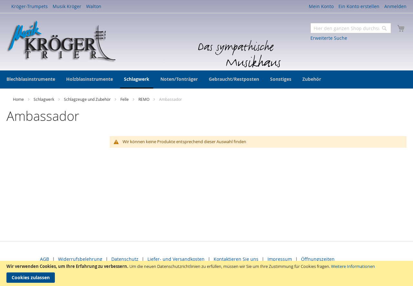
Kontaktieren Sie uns (236, 259)
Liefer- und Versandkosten (176, 259)
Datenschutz (124, 259)
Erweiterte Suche (328, 38)
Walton (93, 6)
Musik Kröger (67, 6)
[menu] (206, 79)
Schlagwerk (44, 99)
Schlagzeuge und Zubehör (88, 99)
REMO (144, 99)
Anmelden (395, 6)
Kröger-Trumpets (29, 6)
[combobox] (350, 28)
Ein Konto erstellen (358, 6)
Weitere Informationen (353, 266)
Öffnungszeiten (318, 259)
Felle (125, 99)
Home (19, 99)
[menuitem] (31, 79)
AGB (44, 259)
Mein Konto (321, 6)
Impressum (279, 259)
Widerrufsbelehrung (80, 259)
